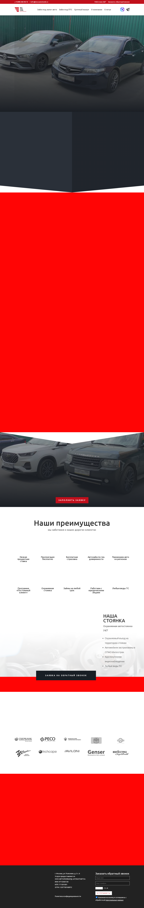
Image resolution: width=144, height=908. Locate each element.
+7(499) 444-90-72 (21, 2)
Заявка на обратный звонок (66, 675)
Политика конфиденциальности (68, 896)
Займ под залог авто (47, 10)
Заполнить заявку (72, 500)
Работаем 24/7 (100, 2)
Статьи (107, 10)
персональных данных (114, 900)
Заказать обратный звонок (119, 2)
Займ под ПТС (65, 10)
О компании (96, 10)
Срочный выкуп (81, 10)
